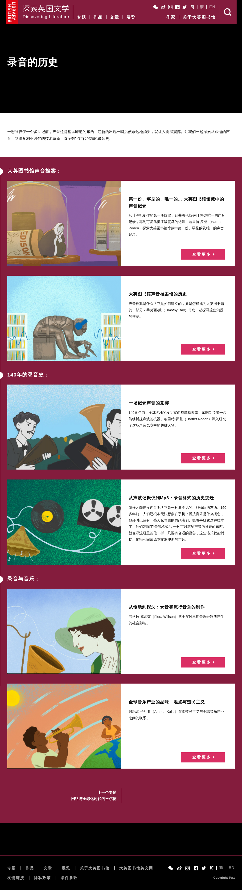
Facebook (177, 7)
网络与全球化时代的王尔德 (93, 799)
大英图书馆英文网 (136, 868)
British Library (12, 12)
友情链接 (15, 878)
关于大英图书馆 (199, 17)
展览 (131, 17)
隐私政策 (42, 878)
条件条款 (69, 878)
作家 (171, 17)
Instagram (170, 7)
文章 (114, 17)
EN (212, 7)
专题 (81, 17)
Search (228, 12)
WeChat (155, 7)
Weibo (163, 7)
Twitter (184, 7)
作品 (98, 17)
